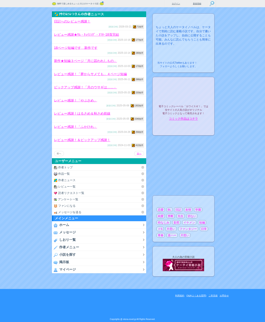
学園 (198, 209)
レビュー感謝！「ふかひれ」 (75, 126)
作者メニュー (65, 247)
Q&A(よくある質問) (196, 295)
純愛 (161, 216)
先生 (180, 216)
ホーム (60, 225)
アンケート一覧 (66, 199)
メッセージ (64, 232)
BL (169, 209)
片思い (171, 229)
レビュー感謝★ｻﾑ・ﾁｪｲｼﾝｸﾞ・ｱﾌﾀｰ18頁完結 (86, 34)
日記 (178, 209)
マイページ (64, 269)
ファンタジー (188, 229)
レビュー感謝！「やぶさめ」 (75, 100)
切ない (192, 216)
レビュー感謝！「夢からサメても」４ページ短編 (90, 74)
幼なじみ (163, 222)
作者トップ (63, 167)
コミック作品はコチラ (183, 118)
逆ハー (172, 235)
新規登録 (197, 3)
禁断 (170, 216)
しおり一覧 (64, 240)
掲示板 (60, 262)
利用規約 (179, 295)
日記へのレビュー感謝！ (72, 21)
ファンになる (65, 206)
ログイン (176, 3)
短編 (202, 222)
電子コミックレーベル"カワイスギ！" (183, 95)
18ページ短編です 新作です (76, 47)
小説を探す (64, 254)
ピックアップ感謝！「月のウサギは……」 (85, 87)
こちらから (205, 61)
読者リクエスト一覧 (69, 193)
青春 (161, 235)
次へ (139, 153)
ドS (160, 229)
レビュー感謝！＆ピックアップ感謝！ (82, 140)
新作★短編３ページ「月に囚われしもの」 (85, 61)
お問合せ (224, 295)
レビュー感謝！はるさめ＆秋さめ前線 (82, 113)
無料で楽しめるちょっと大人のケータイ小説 (78, 3)
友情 (188, 209)
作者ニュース (65, 180)
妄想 (176, 222)
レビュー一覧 (65, 186)
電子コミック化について (183, 127)
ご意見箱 (213, 295)
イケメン (189, 222)
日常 (204, 229)
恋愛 (161, 209)
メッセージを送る (67, 212)
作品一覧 (62, 174)
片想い (185, 235)
